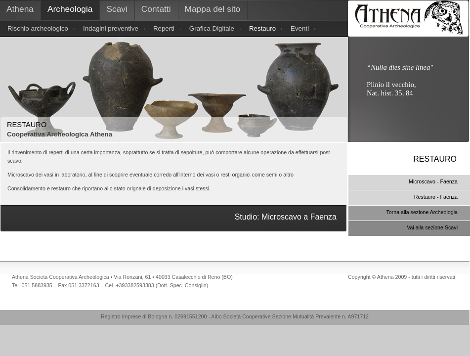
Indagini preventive (110, 28)
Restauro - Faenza (436, 197)
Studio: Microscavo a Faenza (286, 217)
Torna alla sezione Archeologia (422, 212)
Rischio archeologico (37, 28)
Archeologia (70, 9)
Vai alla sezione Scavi (432, 227)
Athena (20, 9)
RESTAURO (435, 159)
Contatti (156, 9)
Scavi (116, 9)
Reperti (163, 28)
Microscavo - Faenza (433, 181)
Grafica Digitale (211, 28)
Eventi (300, 28)
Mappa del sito (213, 9)
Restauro (262, 28)
